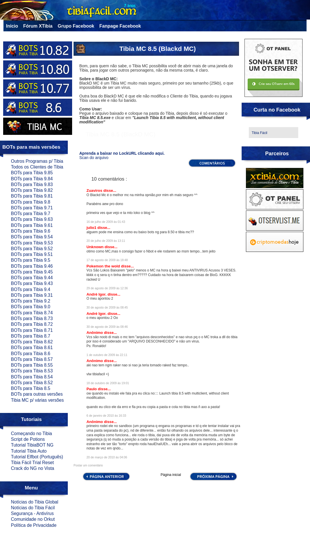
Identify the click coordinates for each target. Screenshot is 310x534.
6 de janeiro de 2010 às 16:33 (106, 415)
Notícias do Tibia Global (34, 501)
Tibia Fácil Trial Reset (32, 462)
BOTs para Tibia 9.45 (32, 271)
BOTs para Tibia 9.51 (32, 254)
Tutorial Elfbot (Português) (37, 456)
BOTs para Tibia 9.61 (32, 225)
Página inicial (171, 475)
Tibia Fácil (259, 133)
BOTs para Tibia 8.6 (30, 353)
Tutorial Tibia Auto (29, 451)
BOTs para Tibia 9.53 (32, 242)
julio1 (91, 227)
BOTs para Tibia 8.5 (30, 388)
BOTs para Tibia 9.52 (32, 248)
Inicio (12, 26)
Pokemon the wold (103, 266)
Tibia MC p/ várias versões (37, 400)
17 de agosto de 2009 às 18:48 (107, 260)
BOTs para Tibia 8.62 (32, 341)
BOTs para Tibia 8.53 (32, 370)
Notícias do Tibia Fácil (33, 507)
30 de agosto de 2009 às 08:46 (107, 326)
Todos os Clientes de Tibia (37, 166)
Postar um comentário (88, 465)
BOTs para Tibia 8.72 (32, 324)
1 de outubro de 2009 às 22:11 (106, 355)
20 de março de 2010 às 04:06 (106, 457)
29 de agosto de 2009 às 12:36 (107, 288)
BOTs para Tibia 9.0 (30, 306)
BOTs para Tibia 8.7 (30, 336)
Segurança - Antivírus (32, 513)
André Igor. (96, 294)
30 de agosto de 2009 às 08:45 (107, 307)
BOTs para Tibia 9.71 (32, 207)
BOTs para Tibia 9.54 (32, 236)
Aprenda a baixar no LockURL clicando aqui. (122, 153)
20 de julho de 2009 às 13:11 (105, 240)
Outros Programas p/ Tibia (37, 161)
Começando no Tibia (31, 433)
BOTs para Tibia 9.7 (30, 213)
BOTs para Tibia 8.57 (32, 359)
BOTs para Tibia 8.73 (32, 318)
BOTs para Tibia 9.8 (30, 202)
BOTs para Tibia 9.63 (32, 219)
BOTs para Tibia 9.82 (32, 190)
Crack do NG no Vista (32, 468)
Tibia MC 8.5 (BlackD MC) (120, 134)
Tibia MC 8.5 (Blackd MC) (158, 48)
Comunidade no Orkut (33, 519)
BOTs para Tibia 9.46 (32, 266)
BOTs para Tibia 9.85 (32, 172)
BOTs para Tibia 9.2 (30, 300)
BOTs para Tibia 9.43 (32, 283)
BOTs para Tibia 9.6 (30, 231)
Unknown (95, 247)
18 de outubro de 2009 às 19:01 (107, 383)
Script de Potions (28, 439)
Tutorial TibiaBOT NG (32, 445)
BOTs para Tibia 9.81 (32, 196)
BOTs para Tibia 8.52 (32, 382)
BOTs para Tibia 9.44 (32, 277)
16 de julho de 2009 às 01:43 (105, 221)
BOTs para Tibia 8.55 (32, 365)
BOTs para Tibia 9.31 (32, 295)
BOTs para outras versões (37, 394)
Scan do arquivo (93, 157)
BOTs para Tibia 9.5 (30, 260)
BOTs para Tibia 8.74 (32, 312)
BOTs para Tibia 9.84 (32, 178)
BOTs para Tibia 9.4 (30, 289)
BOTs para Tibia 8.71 (32, 330)
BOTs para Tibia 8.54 (32, 376)
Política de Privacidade (34, 525)
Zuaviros (94, 190)
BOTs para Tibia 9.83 (32, 184)
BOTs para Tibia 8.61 (32, 347)
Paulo (92, 389)
